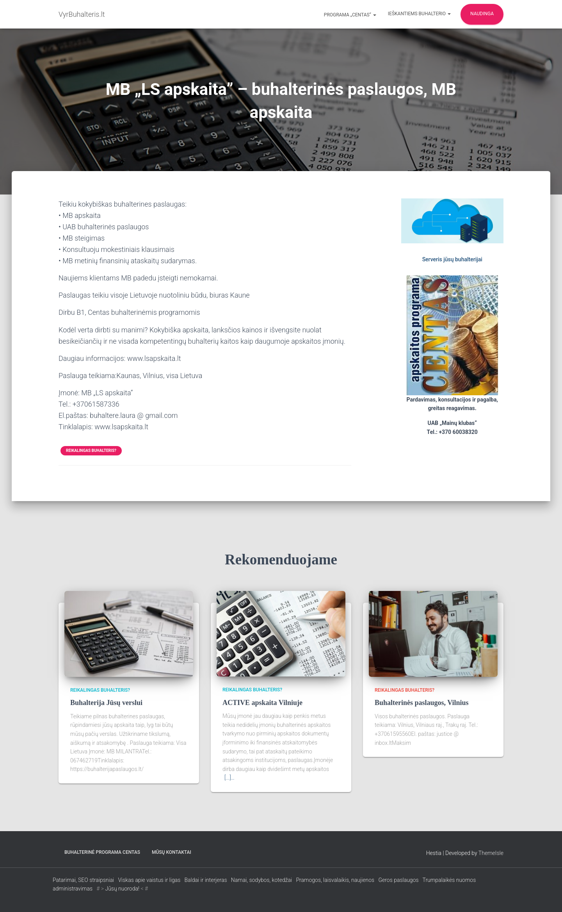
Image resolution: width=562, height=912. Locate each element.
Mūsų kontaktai (171, 852)
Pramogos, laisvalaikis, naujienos (335, 880)
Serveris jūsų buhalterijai (452, 259)
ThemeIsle (490, 853)
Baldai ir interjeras (205, 880)
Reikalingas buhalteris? (91, 450)
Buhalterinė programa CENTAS (102, 852)
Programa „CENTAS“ (349, 15)
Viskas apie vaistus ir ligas (149, 880)
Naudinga (482, 13)
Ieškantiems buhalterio (419, 13)
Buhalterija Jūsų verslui (106, 703)
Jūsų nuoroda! (122, 888)
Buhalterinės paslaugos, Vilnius (422, 703)
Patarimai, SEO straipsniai (83, 880)
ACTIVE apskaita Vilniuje (262, 703)
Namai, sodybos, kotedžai (261, 880)
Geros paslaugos (398, 880)
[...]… (229, 778)
